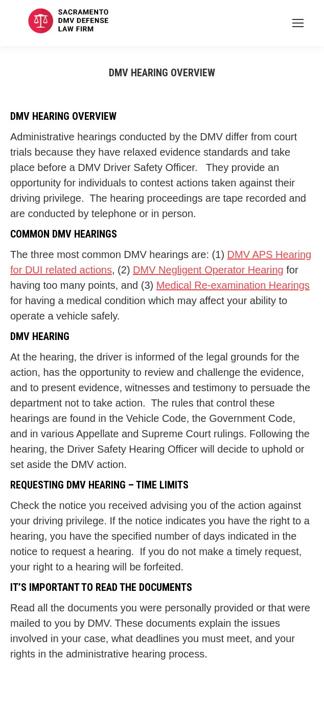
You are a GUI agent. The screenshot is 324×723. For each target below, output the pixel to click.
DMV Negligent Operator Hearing (208, 269)
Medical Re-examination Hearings (233, 285)
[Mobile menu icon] (298, 23)
